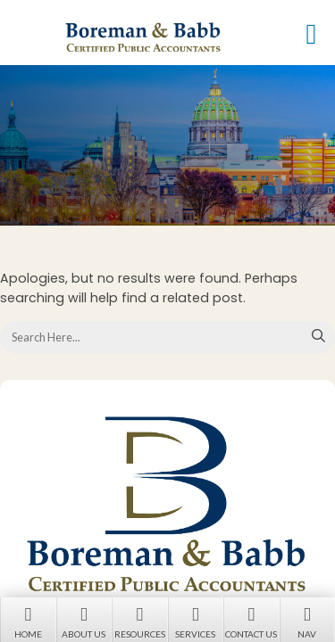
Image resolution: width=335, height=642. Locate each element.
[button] (311, 34)
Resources (140, 620)
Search (319, 337)
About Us (84, 620)
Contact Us (251, 620)
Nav (308, 620)
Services (196, 620)
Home (28, 620)
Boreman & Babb (172, 37)
